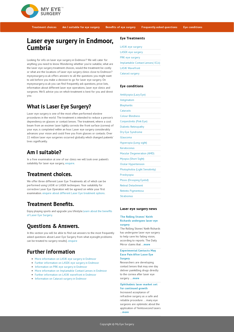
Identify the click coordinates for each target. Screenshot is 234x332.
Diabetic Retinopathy (132, 126)
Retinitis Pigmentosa (132, 191)
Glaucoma (126, 137)
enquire (69, 163)
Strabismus (126, 196)
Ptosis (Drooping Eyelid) (134, 180)
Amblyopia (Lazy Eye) (133, 94)
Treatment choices (44, 27)
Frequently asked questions (159, 27)
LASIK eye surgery (131, 46)
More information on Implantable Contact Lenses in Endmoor (71, 270)
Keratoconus (127, 148)
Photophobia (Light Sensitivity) (138, 169)
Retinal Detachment (131, 185)
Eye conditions (192, 27)
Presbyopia (127, 174)
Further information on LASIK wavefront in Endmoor (65, 274)
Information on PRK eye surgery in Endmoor (61, 266)
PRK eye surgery (130, 57)
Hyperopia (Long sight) (133, 142)
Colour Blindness (130, 116)
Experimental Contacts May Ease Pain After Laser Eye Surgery (138, 254)
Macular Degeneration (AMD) (137, 153)
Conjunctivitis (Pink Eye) (133, 121)
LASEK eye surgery (131, 52)
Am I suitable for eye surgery (81, 27)
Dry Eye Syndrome (131, 132)
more (147, 244)
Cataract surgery (129, 73)
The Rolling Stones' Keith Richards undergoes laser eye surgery (139, 220)
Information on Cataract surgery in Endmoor (61, 278)
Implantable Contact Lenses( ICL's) (140, 63)
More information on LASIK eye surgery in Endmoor (65, 259)
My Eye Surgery (124, 324)
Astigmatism (127, 100)
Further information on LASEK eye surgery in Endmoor (67, 263)
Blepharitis (126, 105)
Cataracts (125, 110)
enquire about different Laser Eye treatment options (73, 193)
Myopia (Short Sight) (132, 158)
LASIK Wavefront (130, 68)
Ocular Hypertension (132, 164)
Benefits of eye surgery (121, 27)
